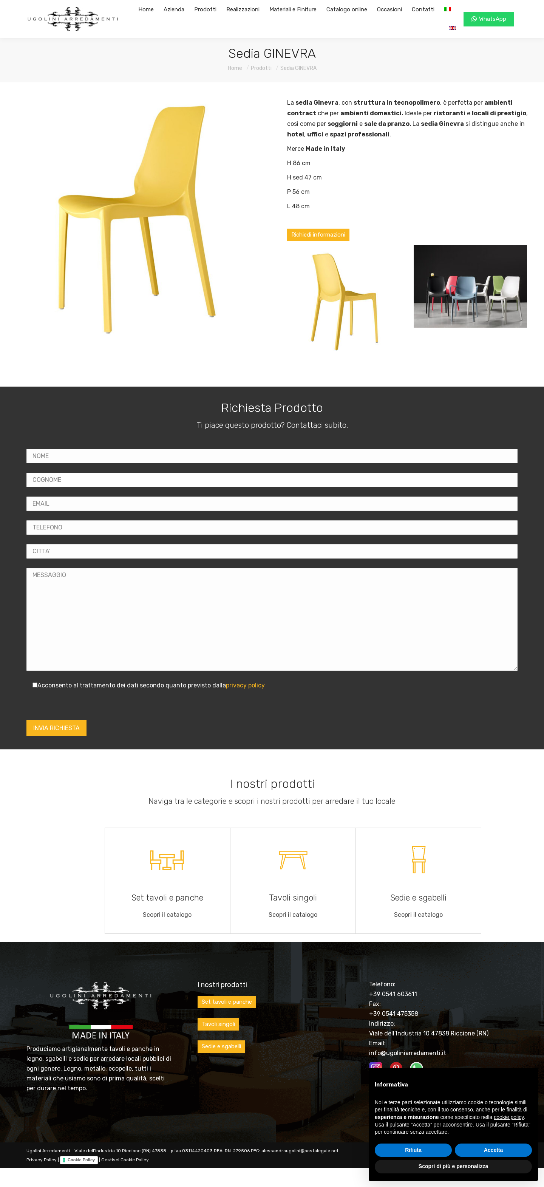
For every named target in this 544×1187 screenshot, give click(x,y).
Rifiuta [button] (413, 1150)
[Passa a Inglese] (452, 28)
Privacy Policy (41, 1159)
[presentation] (83, 705)
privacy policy (245, 685)
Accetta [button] (493, 1150)
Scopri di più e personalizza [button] (453, 1166)
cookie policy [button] (509, 1117)
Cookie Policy (81, 1160)
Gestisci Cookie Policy (125, 1159)
